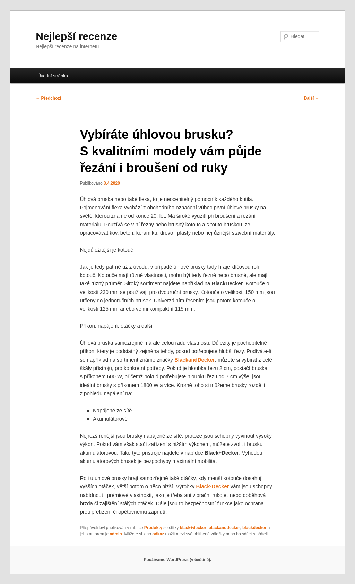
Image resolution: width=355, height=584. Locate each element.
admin (116, 534)
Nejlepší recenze (76, 36)
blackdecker (254, 527)
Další (311, 98)
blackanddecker (224, 527)
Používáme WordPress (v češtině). (177, 559)
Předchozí (48, 98)
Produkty (153, 527)
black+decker (193, 527)
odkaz (158, 534)
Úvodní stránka (52, 75)
